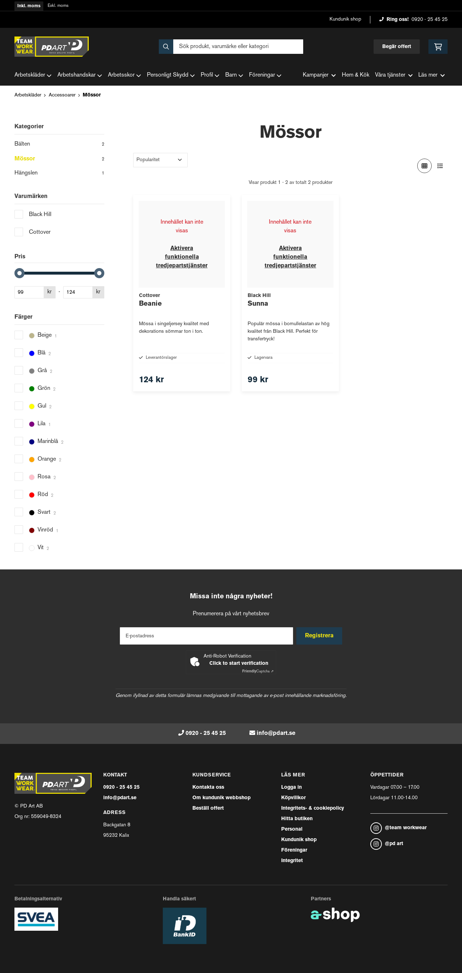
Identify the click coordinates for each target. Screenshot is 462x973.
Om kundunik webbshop (221, 798)
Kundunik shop (345, 19)
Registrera (320, 635)
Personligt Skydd (171, 75)
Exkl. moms (58, 6)
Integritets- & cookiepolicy (312, 808)
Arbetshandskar (79, 75)
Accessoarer (62, 95)
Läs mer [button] (431, 75)
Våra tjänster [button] (394, 75)
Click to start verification (238, 663)
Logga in (291, 787)
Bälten (59, 145)
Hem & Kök (355, 75)
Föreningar (265, 75)
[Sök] (231, 46)
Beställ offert (208, 808)
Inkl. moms (28, 6)
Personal (291, 829)
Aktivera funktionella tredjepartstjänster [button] (182, 257)
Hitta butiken (297, 819)
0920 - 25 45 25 (429, 19)
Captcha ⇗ (258, 671)
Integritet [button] (292, 860)
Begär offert (396, 46)
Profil (210, 75)
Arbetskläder (33, 75)
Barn (234, 75)
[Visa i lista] (440, 166)
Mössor (92, 95)
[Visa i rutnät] (424, 166)
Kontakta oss (208, 787)
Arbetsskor (124, 75)
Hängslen (59, 174)
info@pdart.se (276, 733)
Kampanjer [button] (319, 75)
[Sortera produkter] (160, 160)
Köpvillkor (293, 798)
